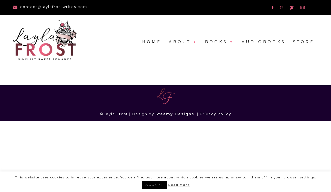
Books (216, 41)
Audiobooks (264, 41)
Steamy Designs (175, 114)
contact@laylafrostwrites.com (53, 7)
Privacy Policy (215, 114)
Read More (179, 185)
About (180, 41)
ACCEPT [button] (155, 185)
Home (151, 41)
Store (303, 41)
